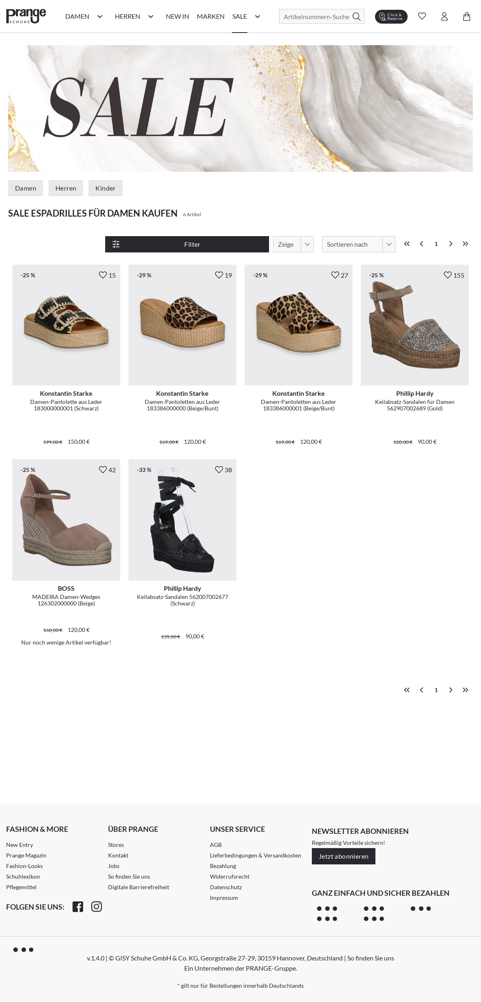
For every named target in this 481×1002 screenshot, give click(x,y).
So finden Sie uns (129, 843)
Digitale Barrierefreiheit (138, 853)
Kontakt (118, 821)
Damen (25, 188)
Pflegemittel (21, 853)
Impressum (224, 864)
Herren (65, 188)
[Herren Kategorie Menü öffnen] (151, 16)
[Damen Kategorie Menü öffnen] (100, 16)
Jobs (113, 832)
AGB (216, 811)
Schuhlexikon (23, 843)
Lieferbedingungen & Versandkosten (255, 821)
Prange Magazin (26, 821)
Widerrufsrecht (229, 843)
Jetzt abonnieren (343, 823)
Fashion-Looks (24, 832)
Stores (116, 811)
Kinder (105, 188)
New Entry (19, 811)
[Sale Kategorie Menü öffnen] (257, 16)
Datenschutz (226, 853)
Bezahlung (223, 832)
